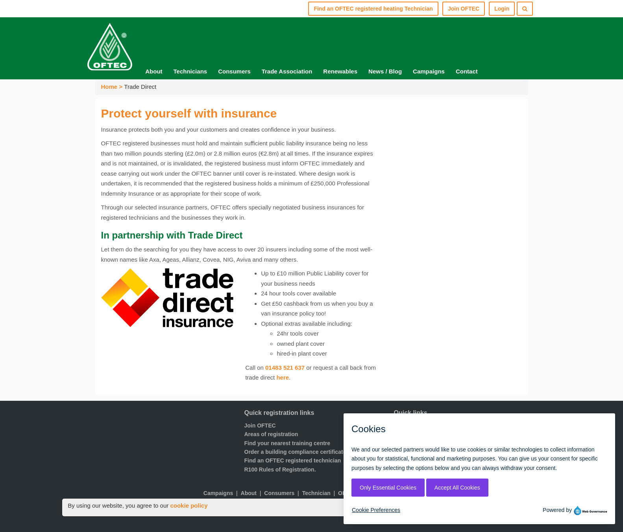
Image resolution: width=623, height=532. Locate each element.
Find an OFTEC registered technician (292, 460)
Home (109, 86)
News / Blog (385, 71)
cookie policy (188, 505)
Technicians (190, 71)
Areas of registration (271, 434)
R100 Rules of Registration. (280, 469)
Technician (316, 493)
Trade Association (287, 71)
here (282, 377)
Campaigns (429, 71)
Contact (467, 71)
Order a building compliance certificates (296, 452)
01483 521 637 (285, 367)
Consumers (234, 71)
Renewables (340, 71)
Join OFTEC (260, 425)
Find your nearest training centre (287, 443)
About (153, 71)
